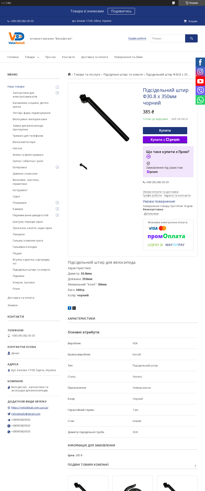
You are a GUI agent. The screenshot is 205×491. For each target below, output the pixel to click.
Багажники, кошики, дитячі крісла (31, 104)
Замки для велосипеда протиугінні (28, 127)
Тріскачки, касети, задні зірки (32, 228)
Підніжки (18, 276)
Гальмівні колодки (25, 247)
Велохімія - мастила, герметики (26, 181)
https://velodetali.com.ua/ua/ (29, 407)
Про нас (50, 57)
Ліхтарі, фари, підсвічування (31, 113)
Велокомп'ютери (24, 142)
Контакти (68, 57)
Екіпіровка (20, 167)
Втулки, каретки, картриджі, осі (31, 261)
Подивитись (121, 11)
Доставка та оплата (94, 57)
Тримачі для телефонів (28, 136)
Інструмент (20, 190)
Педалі (17, 253)
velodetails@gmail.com (25, 413)
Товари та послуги (87, 74)
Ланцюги (19, 234)
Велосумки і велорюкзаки (30, 119)
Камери (18, 209)
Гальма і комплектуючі (28, 240)
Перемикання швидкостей (30, 215)
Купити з (165, 140)
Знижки (13, 305)
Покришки (20, 202)
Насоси (17, 148)
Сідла (16, 196)
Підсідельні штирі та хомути (123, 74)
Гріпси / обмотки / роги (28, 161)
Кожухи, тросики (24, 282)
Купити (165, 130)
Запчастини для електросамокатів (25, 94)
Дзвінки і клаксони (25, 173)
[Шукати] (191, 38)
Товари (30, 57)
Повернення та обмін (128, 57)
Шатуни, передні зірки (28, 222)
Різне (16, 288)
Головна (13, 57)
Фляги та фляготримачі (28, 155)
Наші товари (16, 86)
